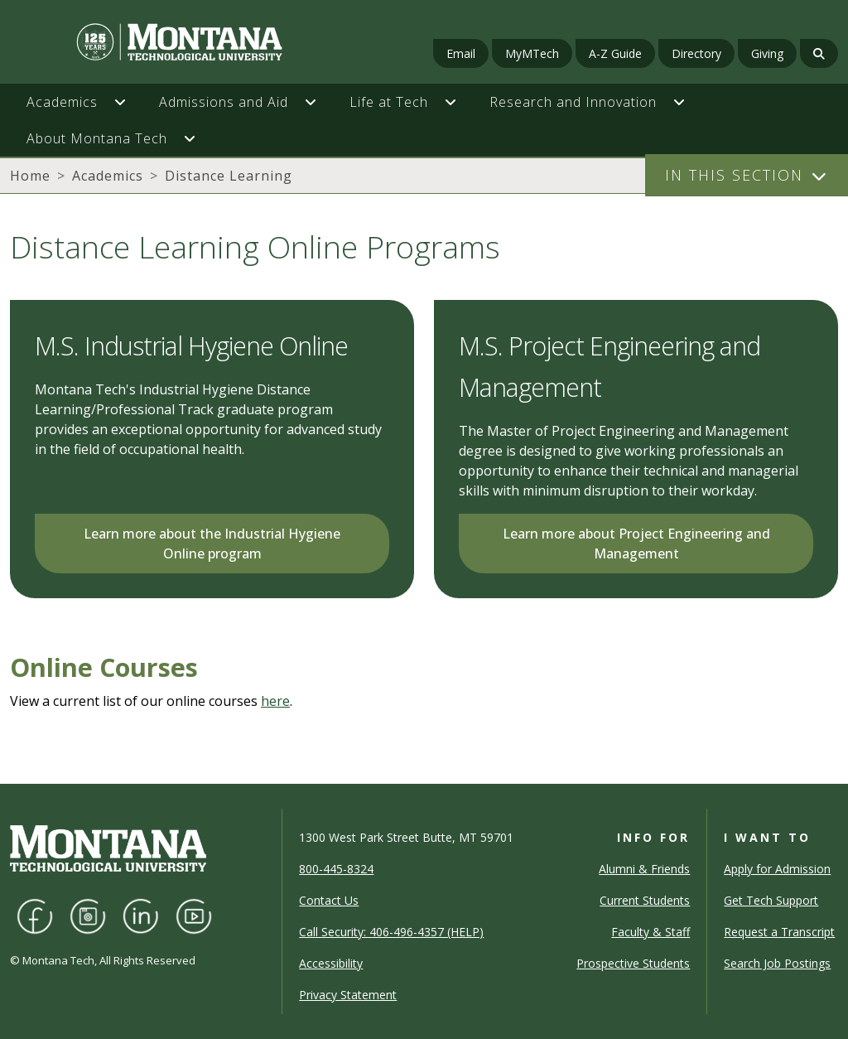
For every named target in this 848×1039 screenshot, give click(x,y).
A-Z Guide (615, 53)
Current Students (645, 900)
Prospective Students (633, 963)
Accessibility (331, 963)
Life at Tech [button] (388, 102)
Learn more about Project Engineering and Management (636, 543)
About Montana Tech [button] (96, 138)
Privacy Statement (348, 995)
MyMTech (532, 53)
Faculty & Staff (650, 932)
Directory (696, 53)
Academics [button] (62, 102)
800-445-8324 (336, 869)
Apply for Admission (777, 869)
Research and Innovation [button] (573, 102)
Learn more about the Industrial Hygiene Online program (212, 543)
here (275, 701)
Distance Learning (228, 176)
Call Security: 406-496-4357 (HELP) (391, 932)
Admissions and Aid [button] (223, 102)
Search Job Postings (777, 963)
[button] (128, 102)
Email (460, 53)
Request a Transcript (779, 932)
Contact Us (329, 900)
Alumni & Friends (644, 869)
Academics (107, 176)
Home (30, 176)
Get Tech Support (771, 900)
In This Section (734, 175)
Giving (767, 53)
